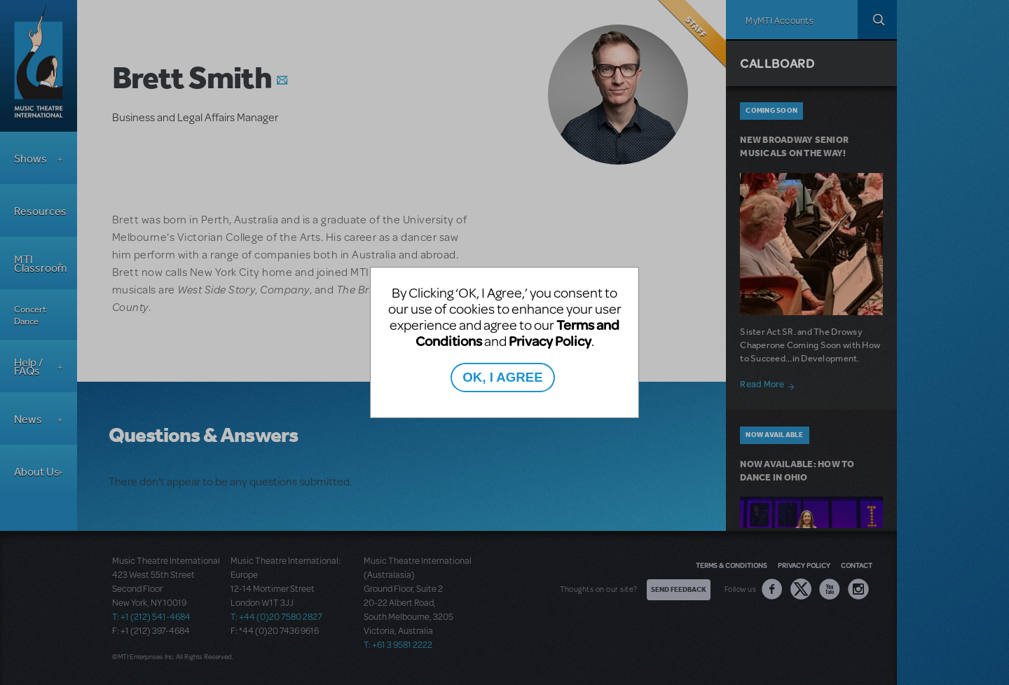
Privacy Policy (550, 341)
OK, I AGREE (502, 377)
